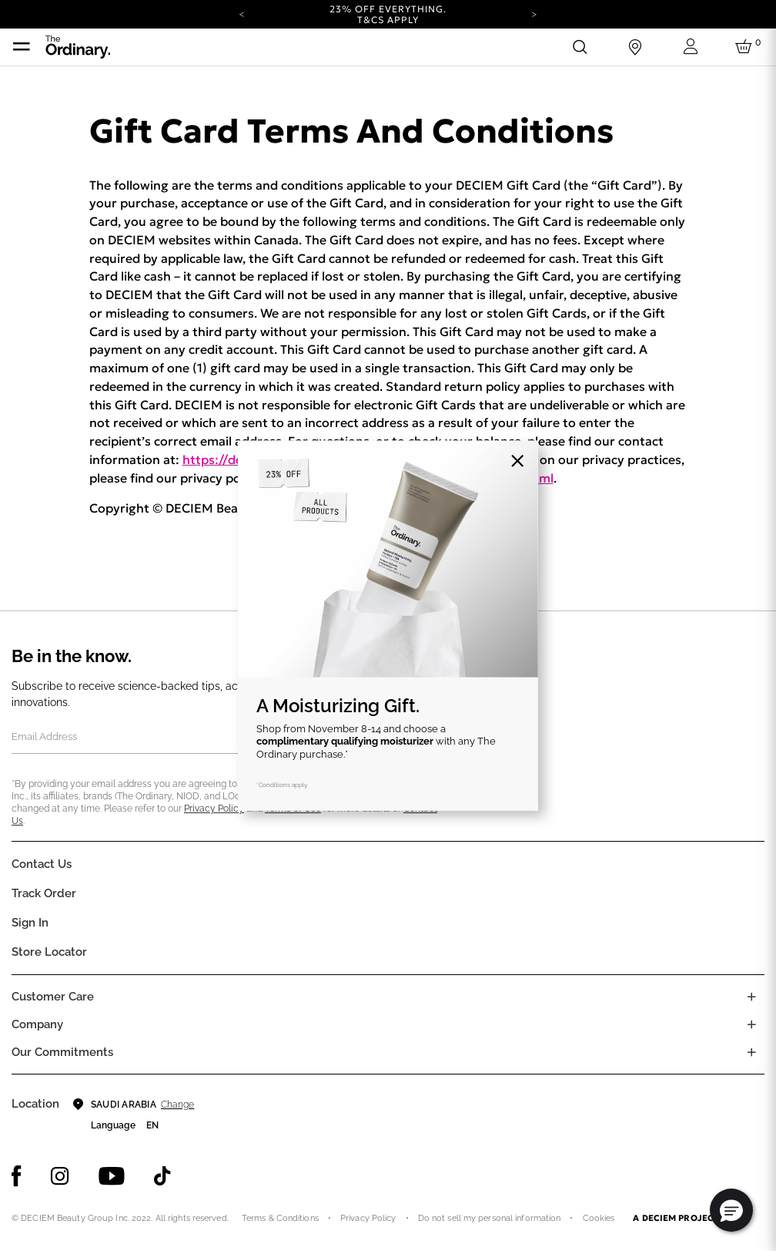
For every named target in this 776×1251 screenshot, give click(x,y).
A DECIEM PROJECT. (676, 1217)
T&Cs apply (388, 19)
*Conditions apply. (282, 785)
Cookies (599, 1218)
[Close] (517, 461)
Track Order (44, 893)
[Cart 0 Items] (746, 47)
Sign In (30, 923)
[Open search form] (579, 47)
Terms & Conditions (280, 1218)
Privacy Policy (214, 808)
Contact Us (42, 864)
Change (177, 1104)
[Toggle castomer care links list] (751, 996)
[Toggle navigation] (21, 47)
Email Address (44, 736)
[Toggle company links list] (751, 1024)
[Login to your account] (690, 46)
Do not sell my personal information (489, 1218)
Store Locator (49, 952)
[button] (731, 1210)
